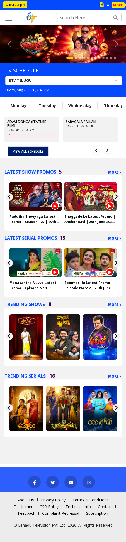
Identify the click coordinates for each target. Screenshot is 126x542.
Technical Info (78, 506)
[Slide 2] (76, 58)
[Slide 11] (111, 58)
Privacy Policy (53, 500)
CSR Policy (49, 506)
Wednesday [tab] (80, 105)
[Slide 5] (88, 58)
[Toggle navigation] (8, 18)
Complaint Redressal (60, 513)
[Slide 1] (69, 58)
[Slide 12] (115, 58)
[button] (9, 44)
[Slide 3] (80, 58)
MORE (118, 5)
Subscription (97, 513)
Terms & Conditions (90, 500)
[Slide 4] (84, 58)
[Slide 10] (107, 58)
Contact (105, 506)
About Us (25, 500)
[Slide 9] (103, 58)
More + (115, 172)
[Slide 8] (99, 58)
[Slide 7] (95, 58)
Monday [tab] (18, 105)
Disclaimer (23, 506)
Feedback (26, 513)
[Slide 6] (92, 58)
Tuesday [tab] (47, 105)
